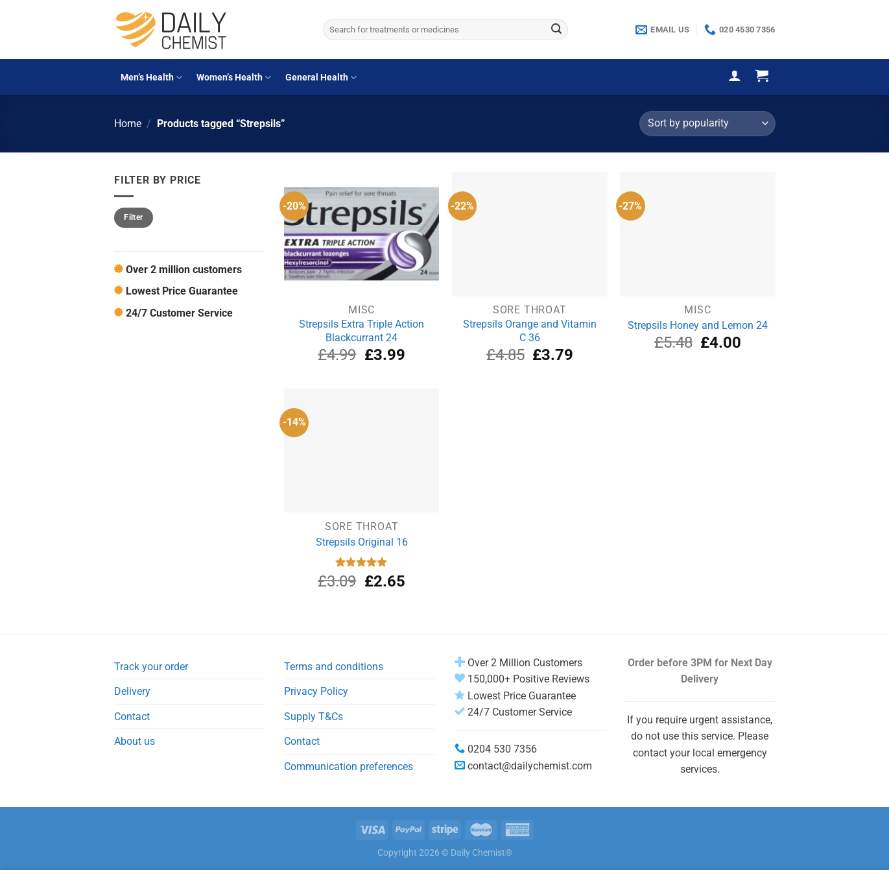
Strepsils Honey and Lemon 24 (698, 325)
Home (127, 123)
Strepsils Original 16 (362, 542)
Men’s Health (151, 77)
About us (134, 741)
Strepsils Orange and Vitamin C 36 (530, 331)
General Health (321, 77)
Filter (133, 217)
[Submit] (556, 30)
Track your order (151, 666)
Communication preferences (348, 766)
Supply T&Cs (313, 716)
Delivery (132, 691)
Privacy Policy (316, 691)
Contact (132, 716)
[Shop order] (707, 123)
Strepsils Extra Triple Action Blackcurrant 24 (361, 331)
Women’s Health (233, 77)
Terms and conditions (333, 666)
